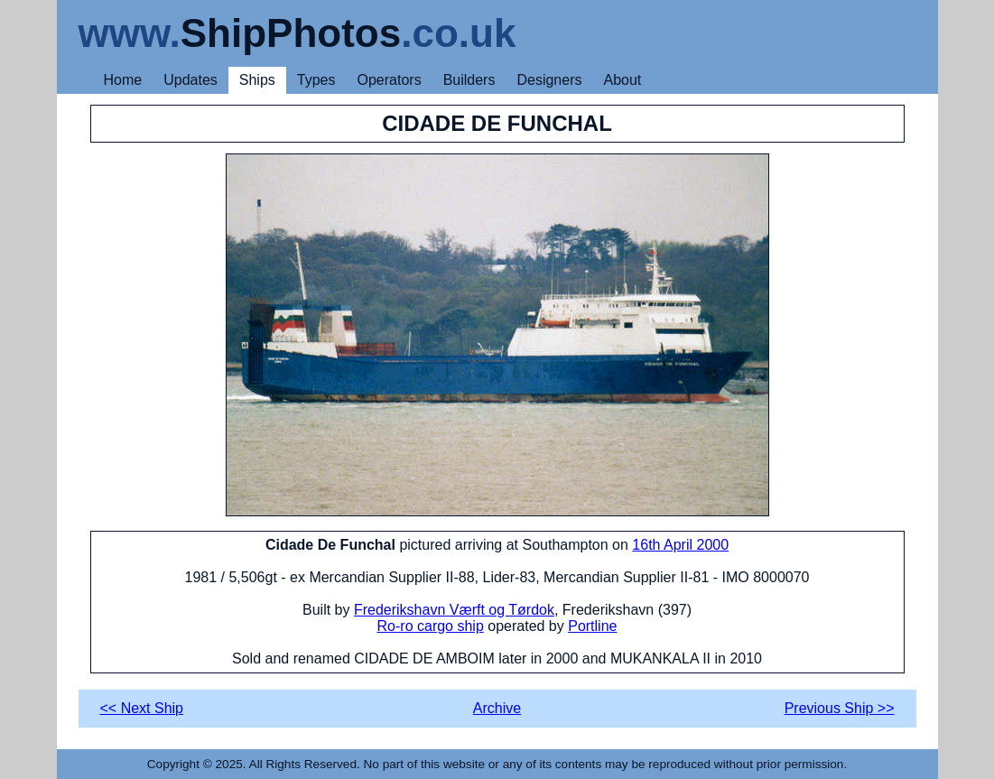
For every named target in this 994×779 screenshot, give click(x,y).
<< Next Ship (142, 708)
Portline (592, 626)
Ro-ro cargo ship (430, 626)
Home (123, 80)
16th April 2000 (680, 544)
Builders (469, 80)
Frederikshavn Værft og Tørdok (454, 609)
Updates (190, 80)
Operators (390, 80)
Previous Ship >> (840, 708)
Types (316, 80)
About (622, 80)
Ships (257, 80)
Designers (548, 80)
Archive (497, 708)
